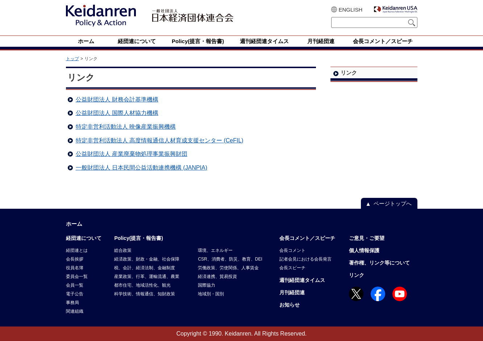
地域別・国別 (211, 293)
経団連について (83, 238)
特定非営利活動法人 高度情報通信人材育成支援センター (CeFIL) (159, 140)
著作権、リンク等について (379, 263)
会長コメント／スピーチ (307, 238)
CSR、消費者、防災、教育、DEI (230, 259)
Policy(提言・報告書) (138, 238)
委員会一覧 (77, 276)
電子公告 (74, 293)
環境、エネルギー (215, 250)
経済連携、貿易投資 (217, 276)
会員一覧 (74, 285)
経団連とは (77, 250)
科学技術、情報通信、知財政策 (144, 293)
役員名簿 (74, 267)
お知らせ (289, 305)
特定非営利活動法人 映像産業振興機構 (126, 127)
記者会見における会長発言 (305, 259)
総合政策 (123, 250)
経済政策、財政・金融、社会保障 (146, 259)
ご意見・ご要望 (366, 238)
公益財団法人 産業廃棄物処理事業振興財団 (131, 154)
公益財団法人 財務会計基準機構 (117, 99)
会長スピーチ (292, 267)
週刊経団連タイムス (302, 280)
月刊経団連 (292, 292)
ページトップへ (393, 203)
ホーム (74, 224)
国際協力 (206, 285)
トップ (72, 58)
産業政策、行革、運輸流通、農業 (146, 276)
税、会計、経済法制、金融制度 (144, 267)
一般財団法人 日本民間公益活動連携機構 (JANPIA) (142, 168)
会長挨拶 (74, 259)
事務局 (72, 302)
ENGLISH (351, 10)
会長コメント (292, 250)
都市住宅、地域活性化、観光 (142, 285)
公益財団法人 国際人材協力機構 (117, 113)
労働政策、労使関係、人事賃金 (228, 267)
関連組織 (74, 311)
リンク (356, 275)
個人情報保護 (364, 250)
